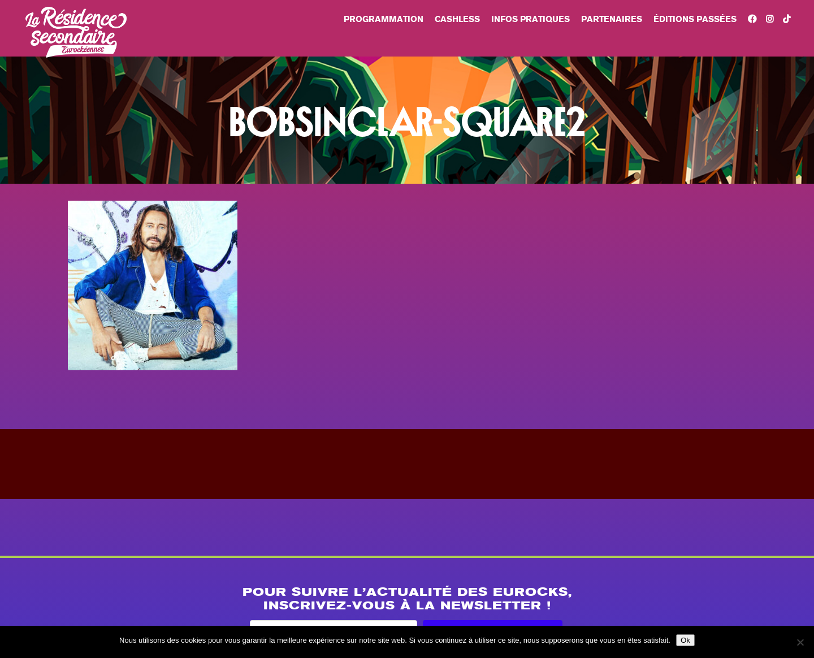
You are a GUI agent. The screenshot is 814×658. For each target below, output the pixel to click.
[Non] (800, 642)
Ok (685, 640)
